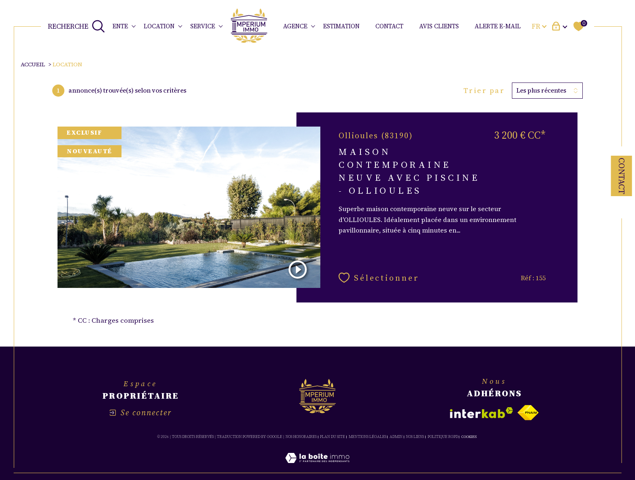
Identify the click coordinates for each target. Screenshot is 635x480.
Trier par (484, 90)
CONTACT (389, 26)
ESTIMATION (341, 26)
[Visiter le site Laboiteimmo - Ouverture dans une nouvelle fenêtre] (317, 467)
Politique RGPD (443, 436)
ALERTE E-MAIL (498, 26)
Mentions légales (367, 436)
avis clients (439, 26)
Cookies (469, 437)
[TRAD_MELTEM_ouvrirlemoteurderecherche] (76, 26)
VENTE (118, 26)
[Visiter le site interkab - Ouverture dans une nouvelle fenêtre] (481, 412)
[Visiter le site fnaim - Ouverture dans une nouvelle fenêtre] (528, 412)
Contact (621, 176)
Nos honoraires (301, 436)
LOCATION (159, 26)
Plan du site (332, 436)
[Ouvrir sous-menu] (133, 26)
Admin (396, 436)
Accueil (33, 64)
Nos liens (415, 436)
